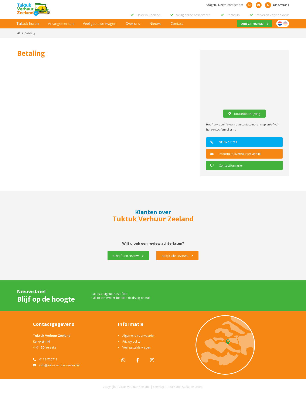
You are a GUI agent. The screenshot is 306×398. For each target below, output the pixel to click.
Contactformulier (227, 169)
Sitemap (158, 390)
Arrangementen (61, 27)
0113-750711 (225, 146)
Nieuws (155, 27)
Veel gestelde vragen (99, 27)
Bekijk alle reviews (177, 259)
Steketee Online (193, 390)
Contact (177, 27)
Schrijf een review (128, 259)
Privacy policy (132, 345)
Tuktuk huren (27, 27)
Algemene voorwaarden (139, 339)
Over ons (133, 27)
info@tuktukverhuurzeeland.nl (237, 157)
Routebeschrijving (244, 117)
